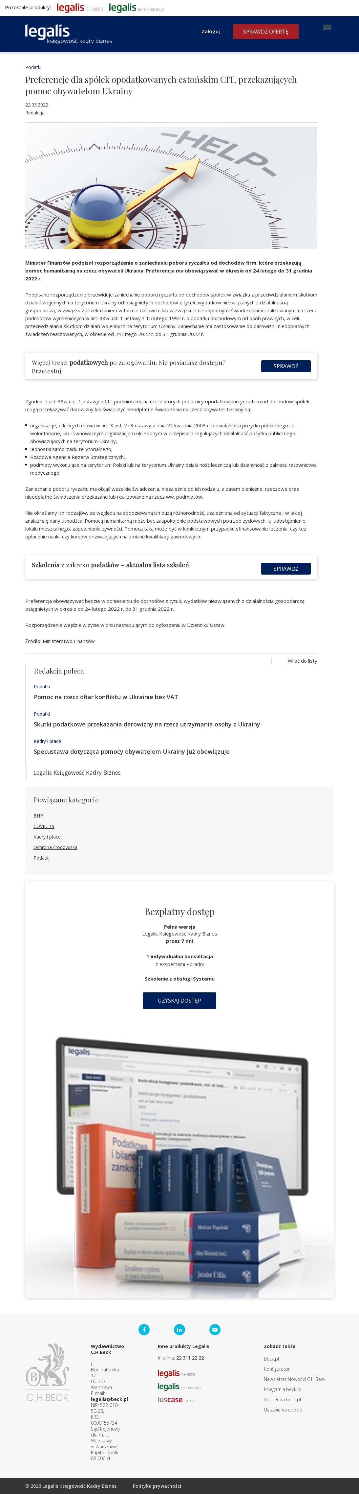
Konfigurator (277, 1369)
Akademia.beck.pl (282, 1399)
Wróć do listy (302, 660)
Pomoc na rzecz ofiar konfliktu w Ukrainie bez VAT (106, 697)
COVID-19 (43, 826)
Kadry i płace (47, 741)
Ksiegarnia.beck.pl (282, 1389)
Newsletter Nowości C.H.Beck (295, 1379)
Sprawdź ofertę (265, 31)
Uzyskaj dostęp (179, 1000)
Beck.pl (271, 1359)
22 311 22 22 (190, 1358)
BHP (38, 816)
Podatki (33, 67)
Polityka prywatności (157, 1486)
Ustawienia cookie (283, 1410)
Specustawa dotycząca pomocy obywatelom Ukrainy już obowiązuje (132, 751)
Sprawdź (286, 366)
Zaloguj (210, 31)
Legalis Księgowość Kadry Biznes (77, 772)
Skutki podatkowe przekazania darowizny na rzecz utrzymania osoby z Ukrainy (147, 724)
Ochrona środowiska (55, 847)
